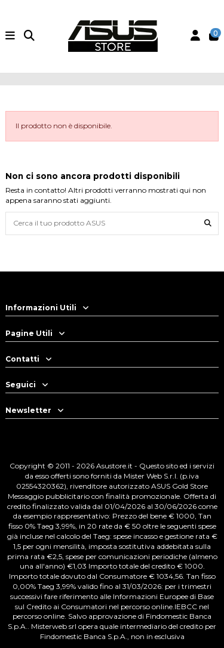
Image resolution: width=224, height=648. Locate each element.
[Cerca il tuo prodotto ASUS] (208, 223)
